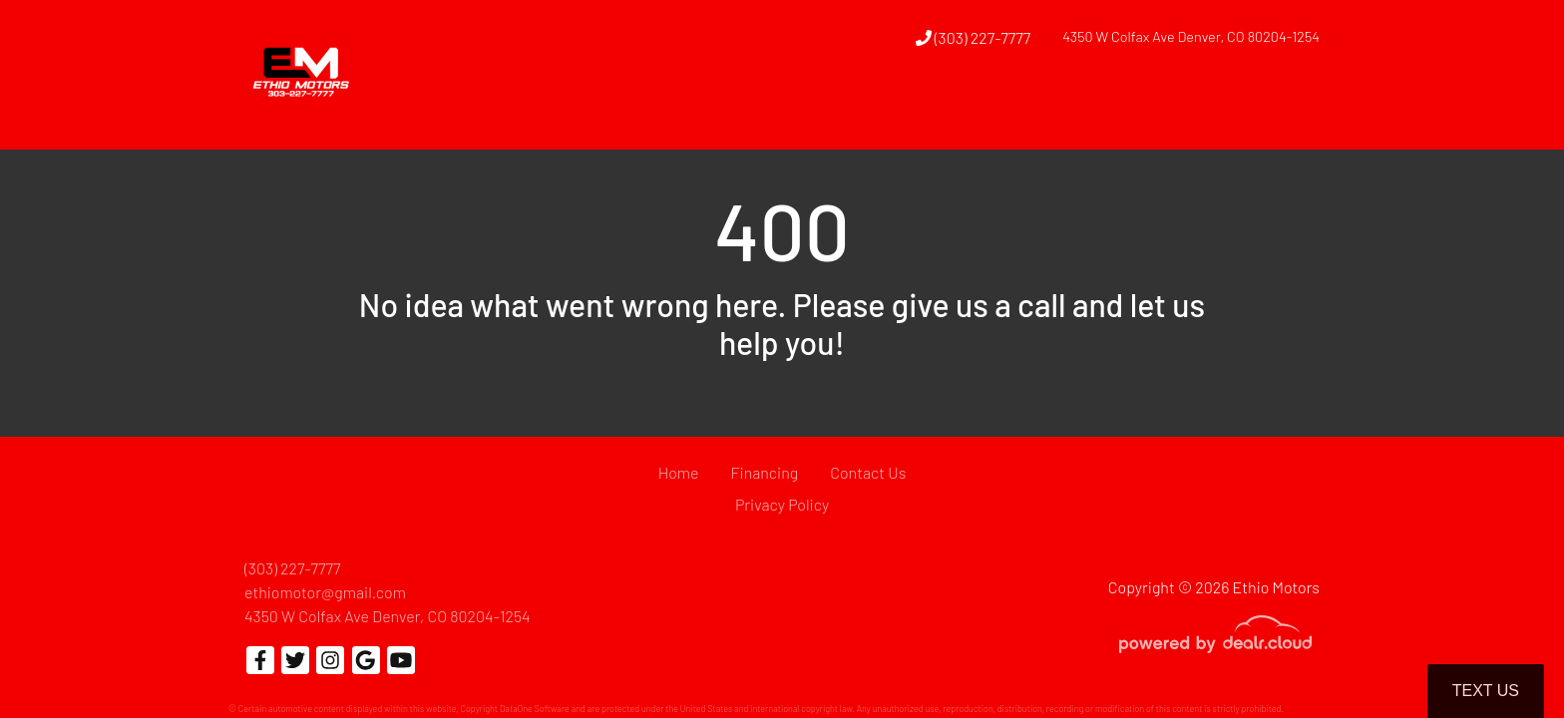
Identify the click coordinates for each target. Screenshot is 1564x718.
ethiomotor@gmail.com (325, 591)
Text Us (1485, 690)
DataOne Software (535, 708)
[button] (916, 113)
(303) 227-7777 (973, 37)
